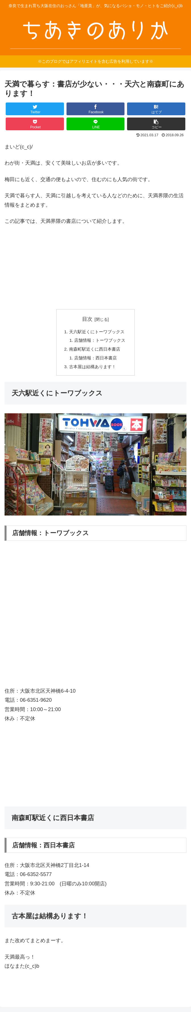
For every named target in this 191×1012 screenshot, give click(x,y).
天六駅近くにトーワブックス (96, 331)
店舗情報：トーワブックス (100, 341)
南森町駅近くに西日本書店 (94, 350)
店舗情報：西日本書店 (95, 359)
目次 (87, 319)
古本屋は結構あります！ (92, 368)
